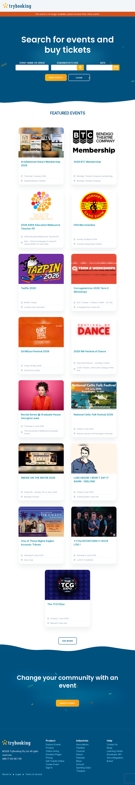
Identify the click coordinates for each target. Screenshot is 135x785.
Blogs (109, 747)
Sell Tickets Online (55, 761)
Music (79, 761)
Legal (18, 774)
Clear (79, 77)
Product (50, 747)
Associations (82, 744)
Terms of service (33, 774)
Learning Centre (115, 751)
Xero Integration (115, 757)
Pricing (49, 757)
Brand (110, 761)
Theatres (80, 771)
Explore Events (53, 744)
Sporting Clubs (83, 767)
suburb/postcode (67, 63)
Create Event (67, 703)
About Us (6, 774)
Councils (80, 751)
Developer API (114, 754)
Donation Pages (54, 754)
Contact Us (112, 744)
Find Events (56, 77)
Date (102, 63)
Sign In (49, 767)
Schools (80, 764)
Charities (80, 747)
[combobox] (67, 67)
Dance (79, 754)
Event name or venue (32, 63)
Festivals (80, 757)
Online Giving (52, 751)
